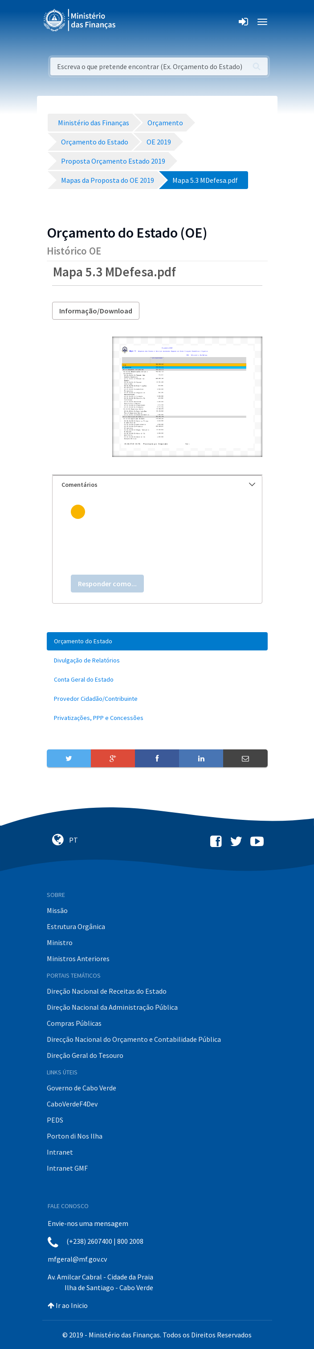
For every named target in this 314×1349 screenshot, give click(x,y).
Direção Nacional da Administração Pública (112, 1007)
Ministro (60, 942)
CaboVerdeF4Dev (72, 1103)
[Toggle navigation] (130, 22)
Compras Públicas (74, 1023)
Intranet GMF (67, 1168)
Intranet (60, 1151)
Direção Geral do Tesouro (85, 1055)
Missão (57, 910)
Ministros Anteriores (78, 958)
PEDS (55, 1119)
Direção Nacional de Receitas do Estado (107, 991)
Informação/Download (95, 310)
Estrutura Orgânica (76, 926)
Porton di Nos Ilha (74, 1135)
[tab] (157, 485)
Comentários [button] (158, 485)
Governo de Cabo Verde (81, 1087)
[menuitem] (157, 641)
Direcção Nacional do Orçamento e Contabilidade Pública (134, 1039)
